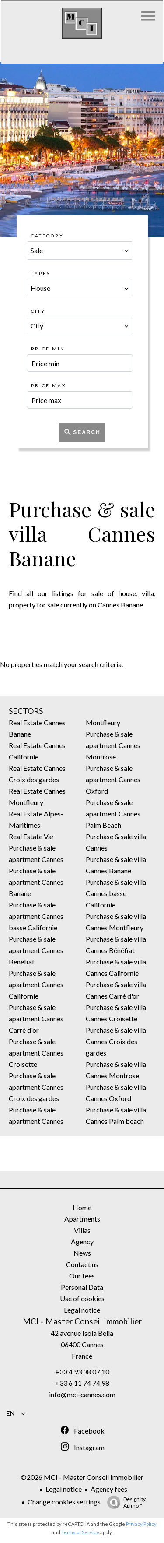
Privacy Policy (141, 1524)
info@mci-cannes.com (82, 1394)
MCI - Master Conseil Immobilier (82, 1321)
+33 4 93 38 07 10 (82, 1371)
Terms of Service (80, 1532)
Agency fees (109, 1489)
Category (47, 235)
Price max (48, 385)
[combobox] (80, 250)
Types (40, 273)
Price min (48, 348)
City (38, 311)
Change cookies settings (64, 1501)
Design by (124, 1502)
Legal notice (63, 1489)
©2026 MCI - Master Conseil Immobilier (82, 1477)
